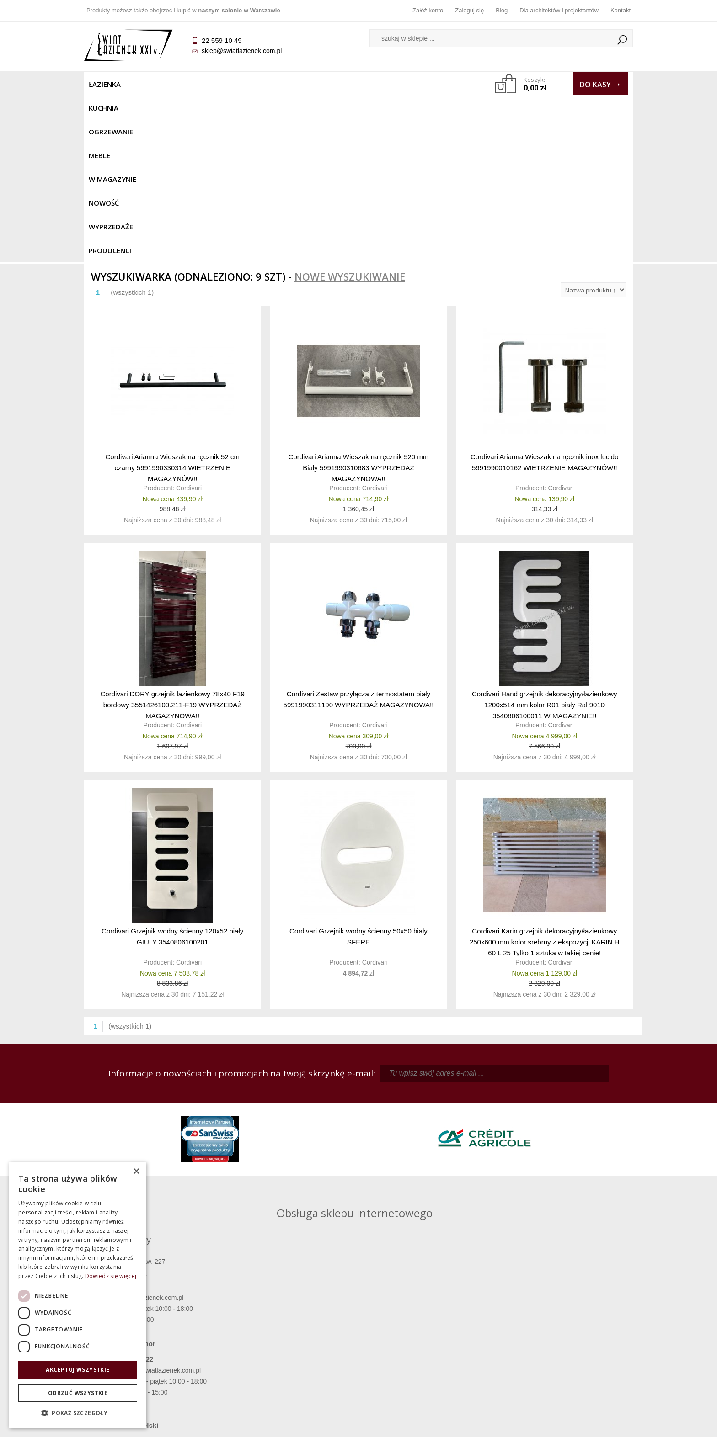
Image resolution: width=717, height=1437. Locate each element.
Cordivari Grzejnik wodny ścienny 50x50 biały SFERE (358, 770)
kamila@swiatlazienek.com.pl (295, 1107)
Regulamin (290, 1312)
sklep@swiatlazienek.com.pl (242, 50)
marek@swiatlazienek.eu (505, 1155)
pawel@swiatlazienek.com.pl (294, 1189)
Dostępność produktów (152, 1325)
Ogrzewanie (194, 84)
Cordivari (189, 321)
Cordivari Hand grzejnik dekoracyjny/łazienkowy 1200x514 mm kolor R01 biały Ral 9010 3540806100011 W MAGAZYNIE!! (544, 538)
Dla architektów (564, 1338)
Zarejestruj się (427, 1325)
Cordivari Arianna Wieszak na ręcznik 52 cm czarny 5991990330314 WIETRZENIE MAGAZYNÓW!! (172, 300)
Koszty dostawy (152, 1338)
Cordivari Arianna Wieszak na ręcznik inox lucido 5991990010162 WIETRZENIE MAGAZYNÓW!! (544, 295)
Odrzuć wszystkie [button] (77, 1393)
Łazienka (105, 84)
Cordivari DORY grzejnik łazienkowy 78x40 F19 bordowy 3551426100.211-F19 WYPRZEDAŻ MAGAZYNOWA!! (172, 538)
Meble (238, 84)
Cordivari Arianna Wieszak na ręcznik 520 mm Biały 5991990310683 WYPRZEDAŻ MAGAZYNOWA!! (359, 300)
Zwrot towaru (152, 1363)
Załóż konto (427, 10)
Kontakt (620, 10)
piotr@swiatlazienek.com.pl (508, 1107)
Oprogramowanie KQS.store (592, 1424)
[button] (77, 1413)
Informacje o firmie (564, 1325)
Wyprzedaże (382, 84)
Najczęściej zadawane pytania (290, 1325)
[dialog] (77, 1295)
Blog (502, 10)
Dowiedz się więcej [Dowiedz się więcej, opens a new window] (110, 1276)
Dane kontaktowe (564, 1312)
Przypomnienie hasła (427, 1338)
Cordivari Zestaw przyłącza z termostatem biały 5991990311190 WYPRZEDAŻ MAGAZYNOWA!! (359, 533)
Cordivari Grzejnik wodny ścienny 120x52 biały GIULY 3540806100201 (172, 770)
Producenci (437, 84)
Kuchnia (146, 84)
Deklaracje (153, 1376)
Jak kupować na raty (290, 1338)
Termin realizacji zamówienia (152, 1312)
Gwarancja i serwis (152, 1350)
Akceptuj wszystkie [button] (77, 1369)
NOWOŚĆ (334, 84)
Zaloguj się (469, 10)
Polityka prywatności (290, 1350)
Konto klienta (427, 1350)
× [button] (136, 1171)
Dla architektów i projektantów (559, 10)
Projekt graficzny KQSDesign (502, 1424)
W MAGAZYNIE (284, 84)
